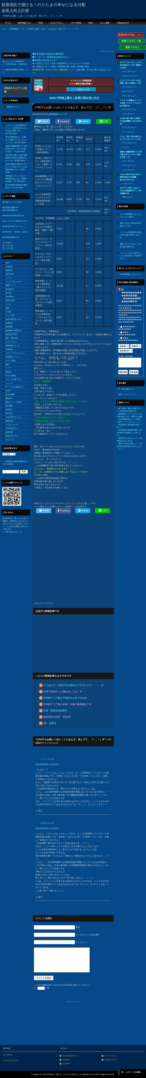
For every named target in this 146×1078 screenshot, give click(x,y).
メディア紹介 (10, 361)
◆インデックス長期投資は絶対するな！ (51, 57)
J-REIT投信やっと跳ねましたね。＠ (62, 691)
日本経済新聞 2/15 (11, 237)
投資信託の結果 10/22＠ (57, 717)
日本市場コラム (11, 428)
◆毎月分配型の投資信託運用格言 (48, 54)
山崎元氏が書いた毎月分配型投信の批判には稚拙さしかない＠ (16, 158)
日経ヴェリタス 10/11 (13, 202)
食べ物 (8, 293)
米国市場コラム (11, 436)
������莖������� (126, 328)
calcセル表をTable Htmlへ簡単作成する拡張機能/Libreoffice (130, 177)
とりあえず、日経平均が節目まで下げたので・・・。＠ (73, 685)
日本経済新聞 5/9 (11, 207)
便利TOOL (9, 274)
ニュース (9, 383)
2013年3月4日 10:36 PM (46, 764)
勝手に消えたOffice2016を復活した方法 (130, 224)
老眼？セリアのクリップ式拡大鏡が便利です (130, 245)
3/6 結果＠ (49, 723)
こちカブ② (8, 248)
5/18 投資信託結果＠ (55, 710)
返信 (40, 811)
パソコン (9, 278)
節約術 (8, 372)
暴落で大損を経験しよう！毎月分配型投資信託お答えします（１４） (129, 446)
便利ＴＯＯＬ (133, 47)
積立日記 (9, 413)
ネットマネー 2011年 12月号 (16, 221)
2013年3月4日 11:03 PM (46, 828)
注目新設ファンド (12, 357)
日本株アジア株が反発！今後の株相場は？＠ (67, 704)
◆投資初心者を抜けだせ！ (45, 60)
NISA (91, 23)
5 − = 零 (41, 988)
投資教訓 (9, 323)
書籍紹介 (9, 398)
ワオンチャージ (130, 394)
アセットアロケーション (15, 353)
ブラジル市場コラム (13, 379)
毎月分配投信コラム (13, 319)
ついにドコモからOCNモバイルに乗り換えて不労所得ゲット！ (131, 255)
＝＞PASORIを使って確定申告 (14, 64)
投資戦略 (9, 327)
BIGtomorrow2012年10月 (14, 216)
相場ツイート (10, 285)
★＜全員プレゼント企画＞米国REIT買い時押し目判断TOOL (60, 66)
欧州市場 (9, 432)
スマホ (8, 304)
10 (127, 193)
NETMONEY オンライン (14, 226)
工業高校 (9, 266)
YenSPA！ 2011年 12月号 (16, 232)
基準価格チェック (57, 114)
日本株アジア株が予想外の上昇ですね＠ (65, 698)
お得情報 (9, 349)
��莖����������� (128, 339)
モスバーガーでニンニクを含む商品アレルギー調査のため (130, 65)
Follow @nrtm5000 (11, 1060)
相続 (7, 308)
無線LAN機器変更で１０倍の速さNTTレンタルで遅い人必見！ (16, 149)
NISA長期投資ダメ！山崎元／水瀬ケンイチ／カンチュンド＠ (16, 140)
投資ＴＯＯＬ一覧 (131, 41)
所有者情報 (7, 1055)
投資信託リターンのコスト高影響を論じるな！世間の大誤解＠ (16, 178)
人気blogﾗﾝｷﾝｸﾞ (123, 23)
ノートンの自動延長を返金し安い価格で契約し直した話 (130, 235)
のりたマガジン (56, 23)
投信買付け (9, 289)
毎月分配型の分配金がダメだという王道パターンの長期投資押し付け (16, 167)
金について (9, 440)
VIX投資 (8, 410)
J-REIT (8, 391)
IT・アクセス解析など (14, 387)
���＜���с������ (126, 333)
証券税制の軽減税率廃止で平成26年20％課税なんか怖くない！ (129, 433)
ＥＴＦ (8, 368)
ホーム (8, 23)
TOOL (40, 23)
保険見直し (9, 421)
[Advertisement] (26, 41)
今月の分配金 (10, 376)
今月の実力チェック (13, 417)
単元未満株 (9, 394)
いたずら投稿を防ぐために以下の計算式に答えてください (62, 985)
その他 (8, 312)
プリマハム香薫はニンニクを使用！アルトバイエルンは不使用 (130, 103)
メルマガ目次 (75, 23)
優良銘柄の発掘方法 (13, 330)
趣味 (7, 364)
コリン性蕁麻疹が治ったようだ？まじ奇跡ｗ (130, 215)
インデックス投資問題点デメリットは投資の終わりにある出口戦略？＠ (16, 128)
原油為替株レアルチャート (131, 274)
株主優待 (9, 406)
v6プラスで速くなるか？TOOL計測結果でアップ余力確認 (130, 190)
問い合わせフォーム (14, 532)
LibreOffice (9, 297)
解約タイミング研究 (13, 402)
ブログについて (11, 425)
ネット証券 (104, 23)
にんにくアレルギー (13, 282)
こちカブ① (8, 245)
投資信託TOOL (11, 334)
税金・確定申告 (11, 338)
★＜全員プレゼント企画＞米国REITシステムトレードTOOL (60, 63)
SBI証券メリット (13, 107)
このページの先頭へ (134, 1072)
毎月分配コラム (24, 23)
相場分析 (9, 270)
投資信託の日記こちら (130, 34)
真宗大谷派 (9, 300)
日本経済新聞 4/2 (11, 210)
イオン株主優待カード (126, 389)
